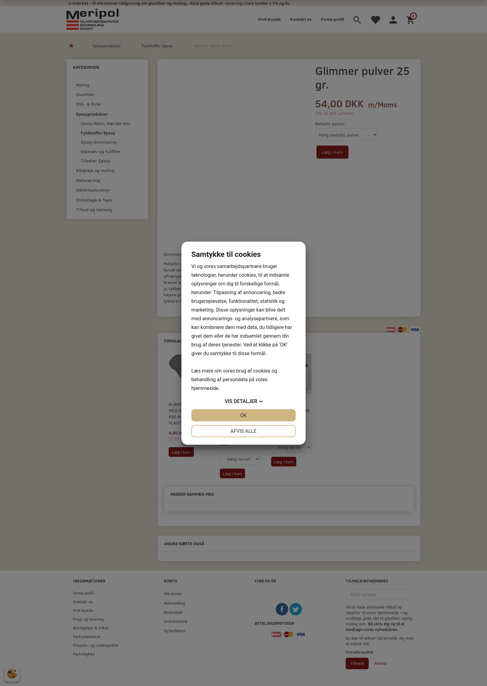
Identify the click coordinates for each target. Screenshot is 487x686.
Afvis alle (243, 431)
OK (243, 415)
